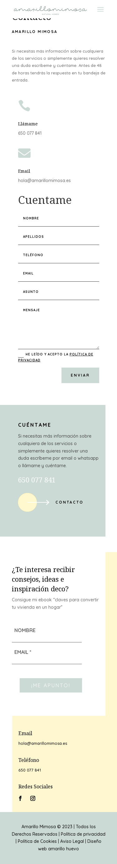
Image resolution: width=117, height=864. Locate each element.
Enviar (80, 375)
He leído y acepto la (55, 357)
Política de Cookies (37, 841)
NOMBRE (25, 630)
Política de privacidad (83, 834)
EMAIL (23, 652)
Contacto (70, 502)
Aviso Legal (72, 841)
